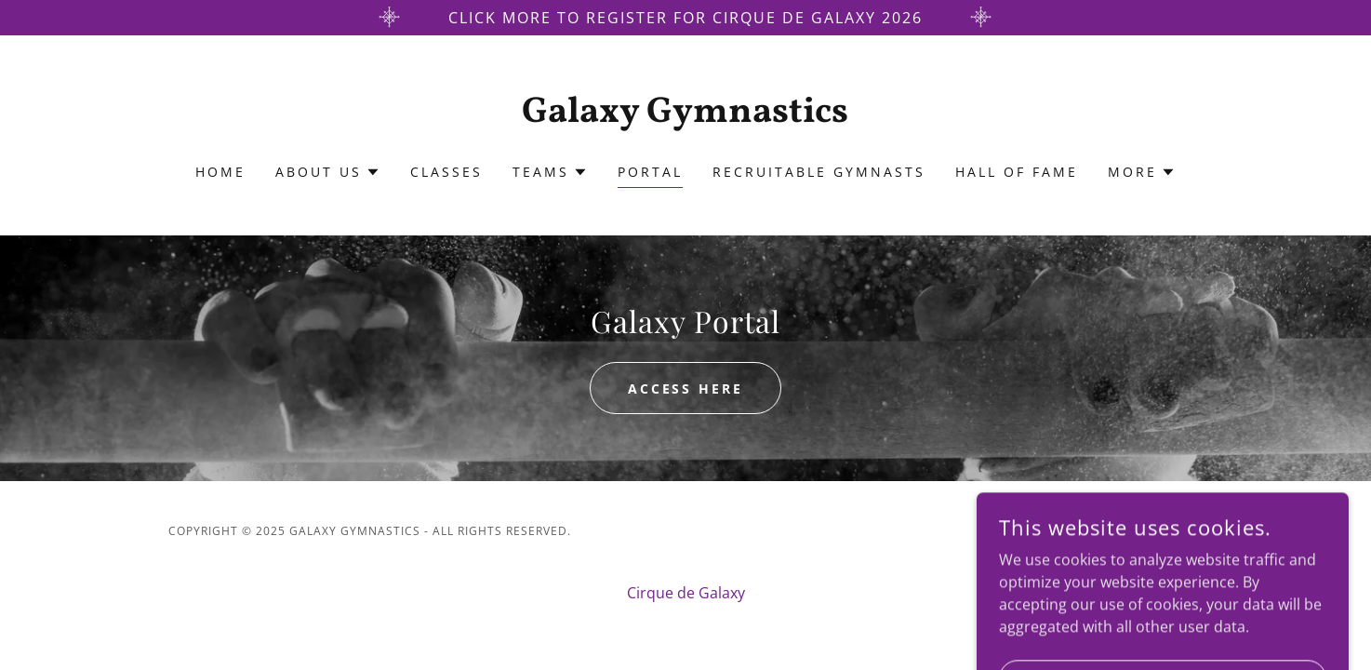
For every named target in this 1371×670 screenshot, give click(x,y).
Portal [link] (650, 172)
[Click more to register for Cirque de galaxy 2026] (685, 18)
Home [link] (220, 172)
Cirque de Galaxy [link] (686, 593)
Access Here (686, 388)
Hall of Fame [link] (1016, 172)
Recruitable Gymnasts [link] (818, 172)
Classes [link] (446, 172)
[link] (686, 116)
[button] (327, 172)
